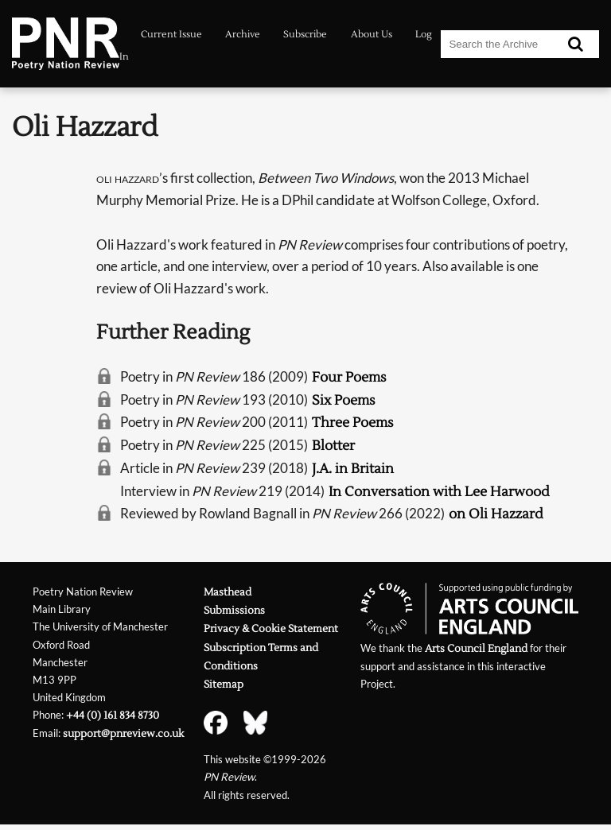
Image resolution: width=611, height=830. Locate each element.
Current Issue (171, 35)
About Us (371, 35)
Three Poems (353, 422)
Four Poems (349, 377)
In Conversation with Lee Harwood (439, 491)
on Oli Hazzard (496, 514)
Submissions (234, 610)
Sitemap (223, 684)
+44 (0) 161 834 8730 (112, 715)
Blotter (333, 445)
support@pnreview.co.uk (123, 733)
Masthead (227, 592)
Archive (242, 35)
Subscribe (305, 35)
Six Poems (344, 400)
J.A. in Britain (353, 468)
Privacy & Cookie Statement (271, 628)
